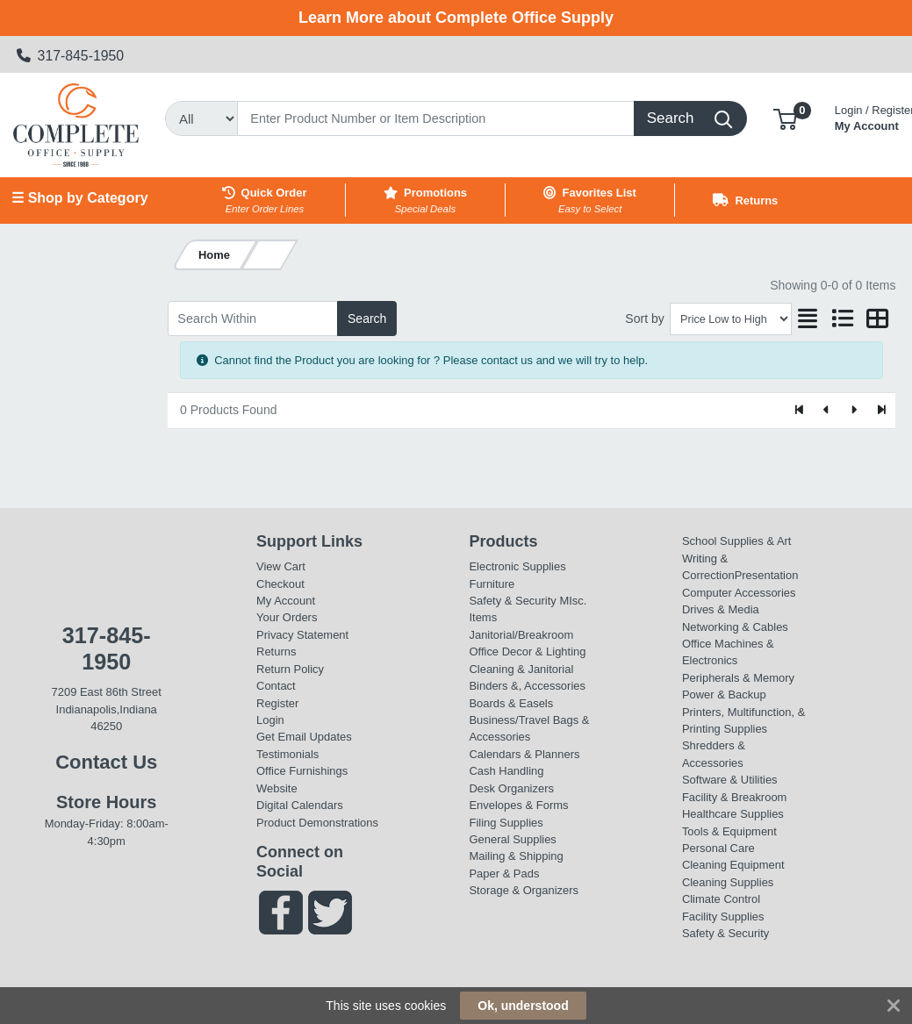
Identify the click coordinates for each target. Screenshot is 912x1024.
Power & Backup (724, 694)
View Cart (280, 566)
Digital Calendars (299, 805)
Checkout (280, 584)
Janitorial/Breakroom (521, 634)
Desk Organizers (511, 788)
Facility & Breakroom (734, 797)
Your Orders (286, 617)
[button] (785, 118)
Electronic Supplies (517, 566)
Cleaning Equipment (733, 864)
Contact (276, 685)
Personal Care (718, 848)
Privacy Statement (302, 634)
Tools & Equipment (729, 831)
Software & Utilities (730, 779)
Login (270, 720)
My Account (285, 600)
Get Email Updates (304, 736)
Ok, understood (523, 1006)
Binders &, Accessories (527, 685)
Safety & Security (512, 600)
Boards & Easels (511, 703)
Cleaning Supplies (727, 882)
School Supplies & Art (737, 541)
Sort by (644, 318)
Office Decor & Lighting (527, 651)
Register (277, 703)
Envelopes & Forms (518, 805)
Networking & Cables (735, 627)
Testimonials (287, 754)
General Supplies (512, 839)
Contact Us (106, 762)
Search (367, 318)
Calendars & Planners (524, 754)
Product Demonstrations (317, 822)
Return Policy (290, 669)
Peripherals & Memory (738, 677)
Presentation (767, 575)
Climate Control (721, 899)
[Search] (436, 118)
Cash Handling (506, 770)
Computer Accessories (739, 592)
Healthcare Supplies (733, 813)
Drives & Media (720, 609)
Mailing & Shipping (516, 856)
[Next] (853, 410)
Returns (276, 651)
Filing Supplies (505, 822)
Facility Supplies (723, 916)
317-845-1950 (71, 55)
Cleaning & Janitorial (521, 669)
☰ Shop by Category (79, 197)
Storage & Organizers (523, 890)
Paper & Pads (504, 873)
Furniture (491, 584)
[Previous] (827, 410)
